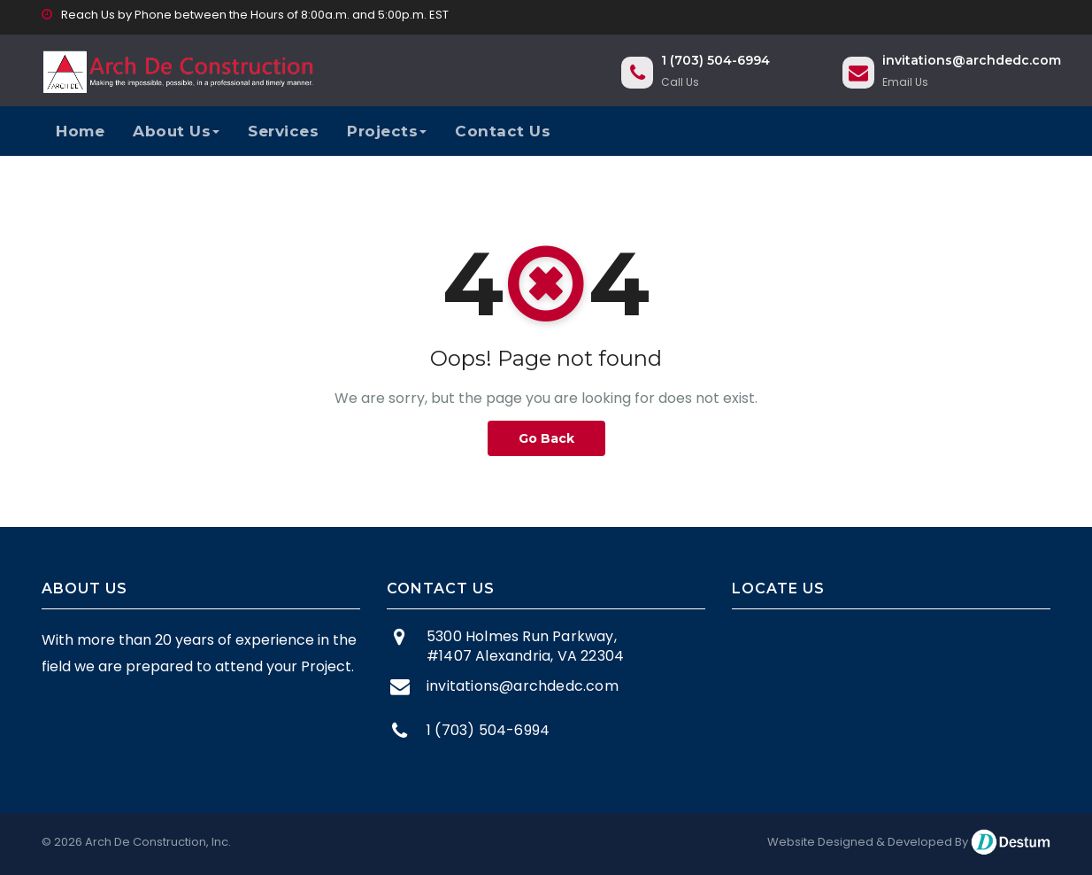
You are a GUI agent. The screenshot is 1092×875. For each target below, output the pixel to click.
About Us (176, 131)
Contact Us (502, 131)
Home (80, 131)
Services (283, 131)
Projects (387, 131)
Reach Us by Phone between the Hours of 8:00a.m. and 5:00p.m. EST (245, 14)
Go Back (546, 438)
